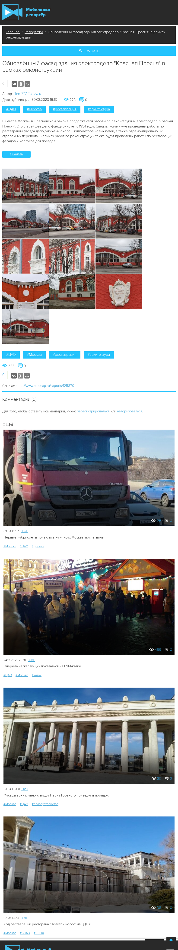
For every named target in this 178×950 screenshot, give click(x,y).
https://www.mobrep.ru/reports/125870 (45, 386)
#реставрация (64, 109)
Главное (13, 32)
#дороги (38, 546)
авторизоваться (129, 411)
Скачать (16, 154)
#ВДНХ (39, 933)
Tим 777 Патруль (27, 93)
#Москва (34, 109)
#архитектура (99, 109)
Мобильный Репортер (26, 12)
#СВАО (25, 933)
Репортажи (34, 32)
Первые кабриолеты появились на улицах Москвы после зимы (53, 537)
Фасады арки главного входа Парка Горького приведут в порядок (56, 795)
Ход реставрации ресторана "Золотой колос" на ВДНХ (47, 924)
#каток (36, 675)
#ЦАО (11, 109)
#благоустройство (45, 804)
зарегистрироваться (93, 411)
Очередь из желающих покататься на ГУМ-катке (42, 666)
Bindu (24, 531)
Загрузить (89, 51)
